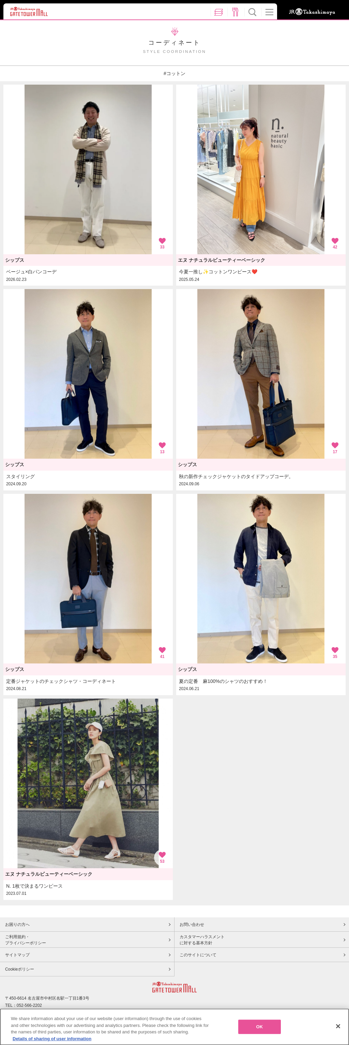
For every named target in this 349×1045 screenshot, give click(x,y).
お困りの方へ (17, 924)
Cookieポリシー (19, 969)
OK (259, 1031)
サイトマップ (17, 955)
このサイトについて (198, 955)
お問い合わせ (192, 924)
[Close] (338, 1031)
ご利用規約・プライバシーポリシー (25, 939)
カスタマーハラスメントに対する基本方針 (202, 939)
